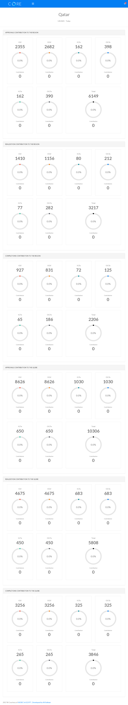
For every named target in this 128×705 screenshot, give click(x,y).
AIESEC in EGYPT (25, 702)
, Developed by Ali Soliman (41, 702)
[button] (33, 4)
